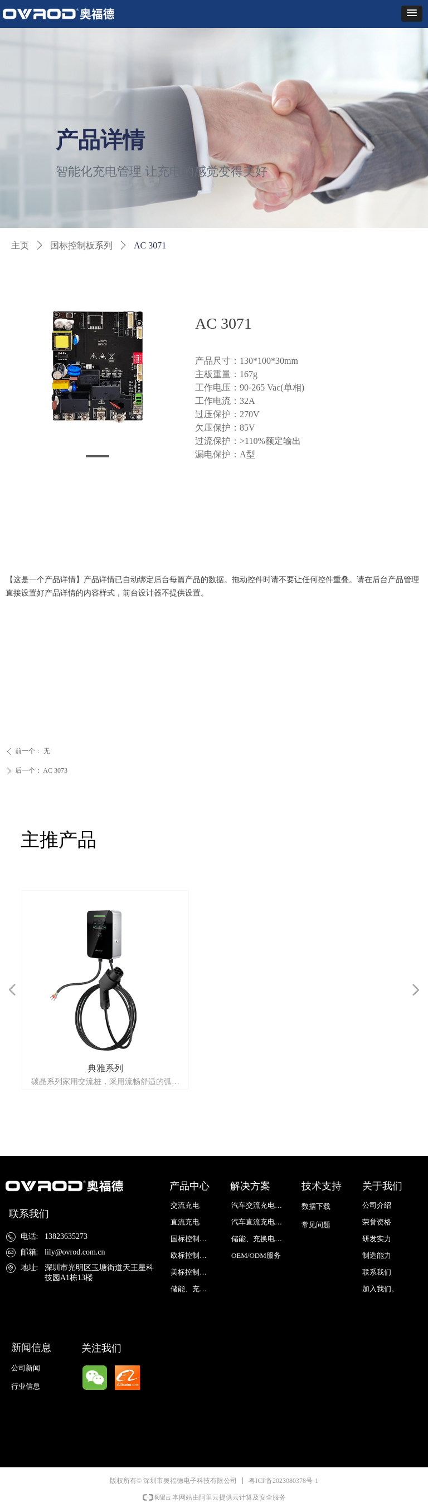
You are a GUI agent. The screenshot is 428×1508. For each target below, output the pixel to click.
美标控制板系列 (195, 1272)
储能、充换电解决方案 (260, 1238)
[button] (411, 14)
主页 (20, 245)
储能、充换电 (192, 1289)
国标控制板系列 (81, 245)
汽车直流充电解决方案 (260, 1222)
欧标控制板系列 (195, 1255)
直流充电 (185, 1222)
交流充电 (185, 1205)
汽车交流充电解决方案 (260, 1205)
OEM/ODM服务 (256, 1255)
